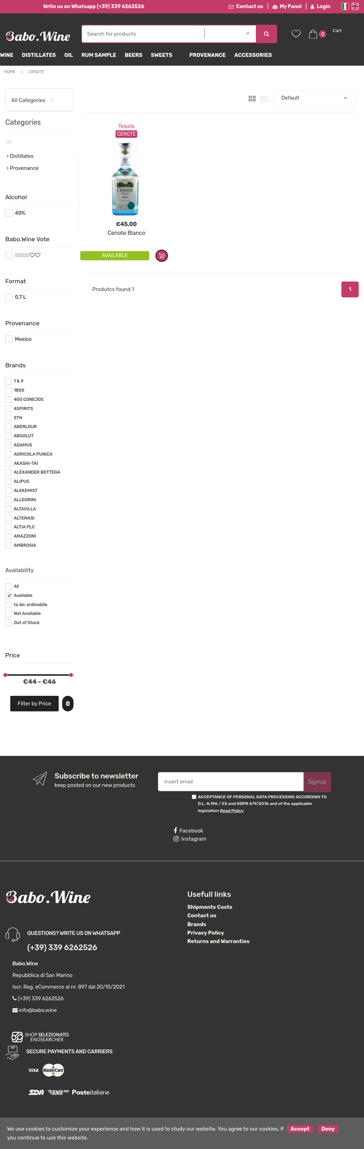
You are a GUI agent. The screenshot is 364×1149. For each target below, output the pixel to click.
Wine (6, 55)
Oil (68, 55)
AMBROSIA (25, 545)
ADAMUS (23, 445)
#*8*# (22, 255)
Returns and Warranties (218, 941)
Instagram (190, 839)
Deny (328, 1129)
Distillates (39, 55)
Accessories (253, 55)
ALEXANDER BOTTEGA (37, 472)
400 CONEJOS (28, 399)
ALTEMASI (24, 518)
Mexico (23, 339)
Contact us (246, 7)
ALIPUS (21, 481)
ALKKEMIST (25, 490)
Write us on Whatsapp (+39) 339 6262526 (93, 7)
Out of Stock (27, 622)
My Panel (286, 7)
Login (320, 7)
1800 (19, 390)
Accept (300, 1129)
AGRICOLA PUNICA (33, 454)
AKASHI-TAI (26, 463)
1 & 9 (19, 381)
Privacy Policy (205, 933)
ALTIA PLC (24, 527)
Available (23, 595)
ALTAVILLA (25, 509)
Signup (317, 781)
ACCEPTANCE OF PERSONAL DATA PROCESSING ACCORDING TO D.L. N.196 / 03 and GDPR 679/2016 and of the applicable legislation (262, 803)
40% (20, 213)
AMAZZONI (25, 536)
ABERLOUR (25, 426)
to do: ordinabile (30, 604)
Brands (196, 924)
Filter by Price (34, 703)
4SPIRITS (23, 408)
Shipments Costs (209, 907)
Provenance (207, 55)
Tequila (126, 126)
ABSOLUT (24, 435)
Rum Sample (98, 55)
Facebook (188, 831)
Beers (133, 55)
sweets (161, 55)
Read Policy (232, 810)
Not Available (27, 613)
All (16, 586)
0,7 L (20, 297)
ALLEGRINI (25, 499)
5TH (18, 417)
